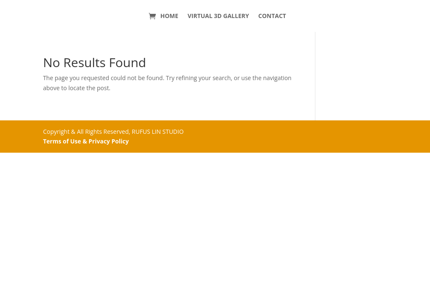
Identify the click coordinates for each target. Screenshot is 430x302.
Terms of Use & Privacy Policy (85, 141)
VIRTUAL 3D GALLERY (218, 16)
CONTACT (272, 16)
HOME (169, 16)
